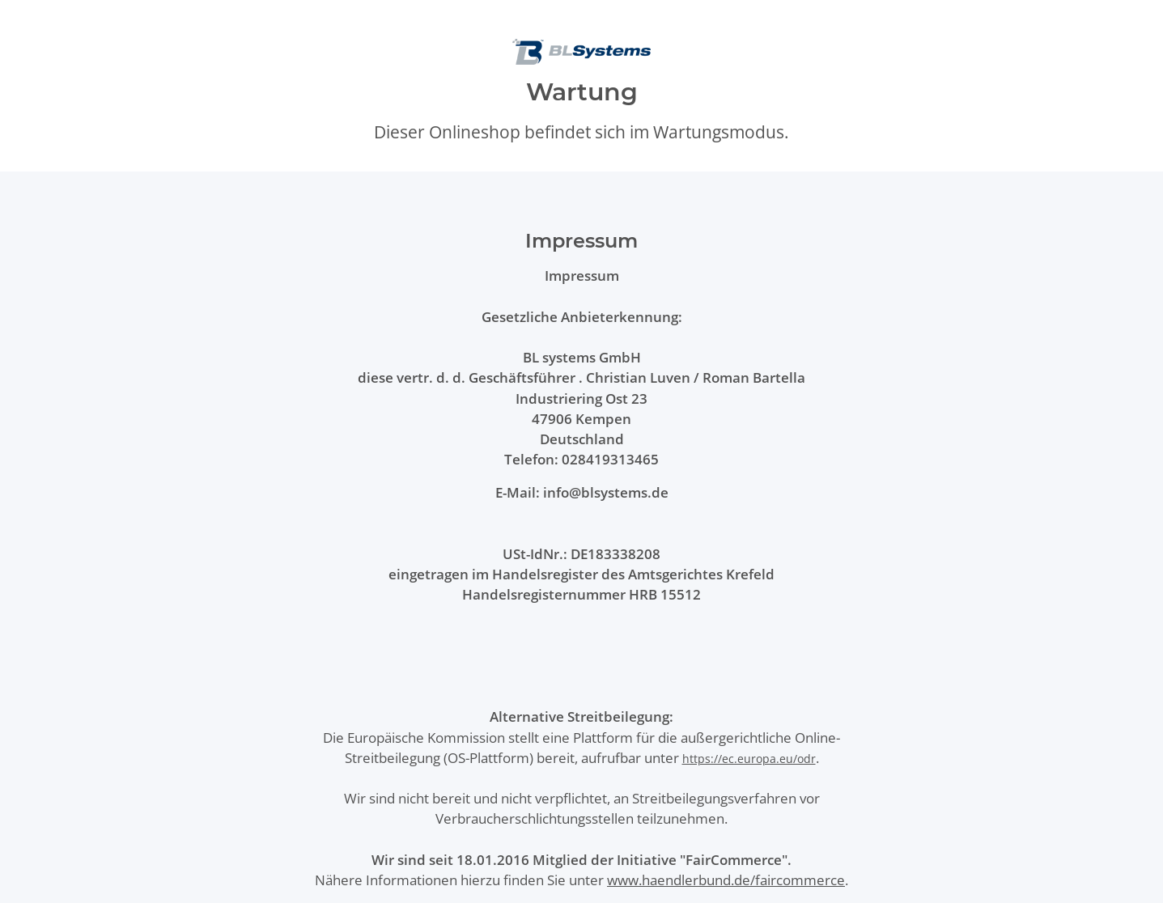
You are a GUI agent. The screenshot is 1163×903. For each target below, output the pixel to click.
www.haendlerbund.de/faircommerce (726, 880)
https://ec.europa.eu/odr (749, 758)
